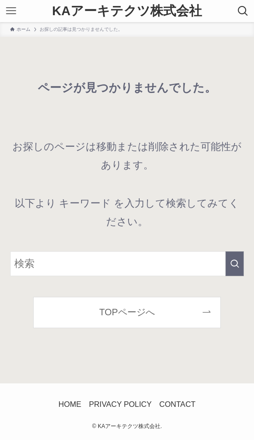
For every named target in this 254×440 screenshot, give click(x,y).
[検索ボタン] (243, 11)
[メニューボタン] (11, 11)
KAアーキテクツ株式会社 (127, 11)
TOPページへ (126, 312)
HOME (70, 404)
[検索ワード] (127, 263)
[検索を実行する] (234, 263)
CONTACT (177, 404)
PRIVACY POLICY (120, 404)
